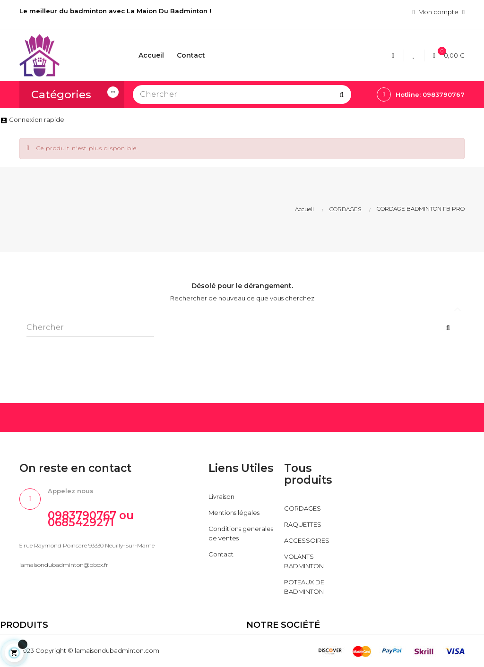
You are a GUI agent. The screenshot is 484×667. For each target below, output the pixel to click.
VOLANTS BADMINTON (304, 561)
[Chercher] (242, 94)
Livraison (221, 496)
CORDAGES (302, 508)
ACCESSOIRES (306, 540)
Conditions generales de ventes (240, 533)
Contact (220, 554)
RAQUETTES (302, 524)
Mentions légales (233, 512)
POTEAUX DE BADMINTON (304, 586)
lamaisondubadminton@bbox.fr (63, 564)
